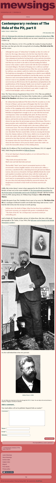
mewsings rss (17, 12)
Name (4, 428)
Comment (5, 411)
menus (28, 17)
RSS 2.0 (30, 400)
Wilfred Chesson (29, 150)
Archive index (6, 459)
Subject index (6, 462)
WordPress (39, 481)
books (3, 31)
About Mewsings (7, 457)
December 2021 (49, 33)
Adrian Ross (13, 31)
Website (4, 435)
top (26, 477)
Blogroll (5, 464)
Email (4, 431)
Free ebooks (6, 466)
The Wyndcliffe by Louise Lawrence (43, 442)
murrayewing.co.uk (6, 12)
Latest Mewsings (7, 455)
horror (7, 31)
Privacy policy (6, 469)
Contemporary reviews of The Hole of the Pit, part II (25, 25)
